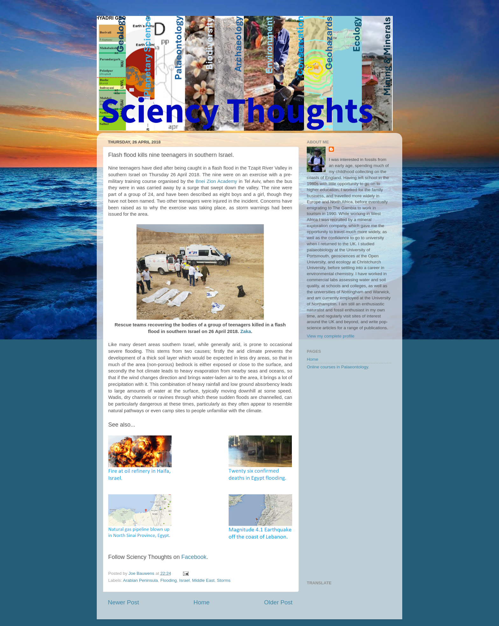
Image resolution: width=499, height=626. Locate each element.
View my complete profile (331, 336)
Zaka (245, 331)
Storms (224, 580)
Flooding (168, 580)
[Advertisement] (349, 475)
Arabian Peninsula (140, 580)
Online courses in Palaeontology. (338, 367)
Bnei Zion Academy (216, 181)
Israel (184, 580)
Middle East (203, 580)
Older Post (278, 602)
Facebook (194, 557)
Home (201, 602)
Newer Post (123, 602)
